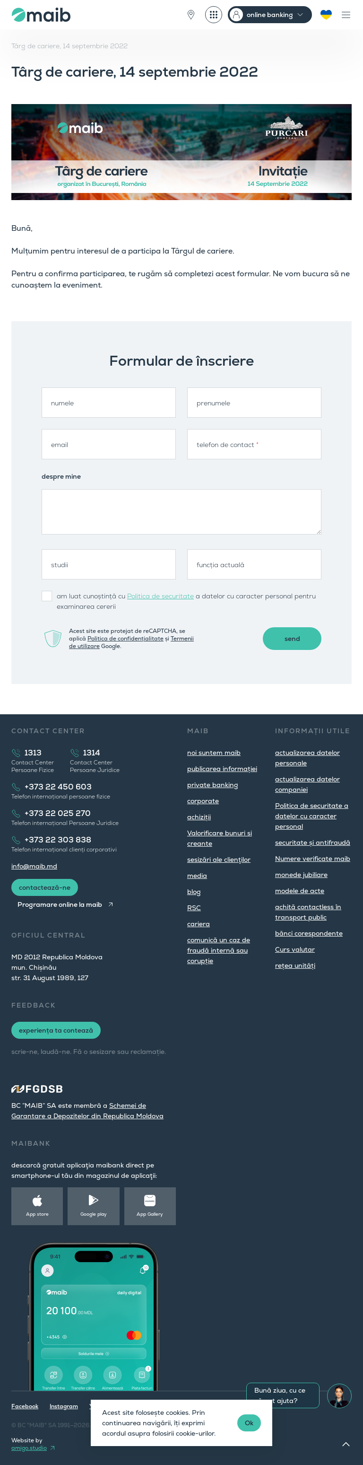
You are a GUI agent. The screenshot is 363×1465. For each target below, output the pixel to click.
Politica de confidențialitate (125, 638)
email (59, 444)
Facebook (24, 1406)
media (197, 875)
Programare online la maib (59, 904)
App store (37, 1214)
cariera (198, 924)
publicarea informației (222, 768)
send (292, 638)
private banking (212, 785)
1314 (91, 753)
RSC (194, 908)
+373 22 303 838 (58, 840)
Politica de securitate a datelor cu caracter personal (311, 816)
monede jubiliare (301, 874)
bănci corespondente (309, 933)
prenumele (213, 403)
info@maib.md (34, 866)
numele (62, 403)
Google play (93, 1214)
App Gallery (150, 1214)
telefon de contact (228, 444)
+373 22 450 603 (58, 787)
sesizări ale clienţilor (219, 859)
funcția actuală (220, 565)
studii (59, 565)
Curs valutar (295, 949)
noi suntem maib (214, 752)
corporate (203, 801)
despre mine (61, 476)
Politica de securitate (160, 596)
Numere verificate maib (312, 858)
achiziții (199, 817)
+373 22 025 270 (58, 813)
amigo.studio (29, 1448)
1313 (33, 753)
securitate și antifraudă (312, 842)
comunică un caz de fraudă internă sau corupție (218, 950)
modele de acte (299, 890)
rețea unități (295, 965)
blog (194, 891)
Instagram (64, 1406)
